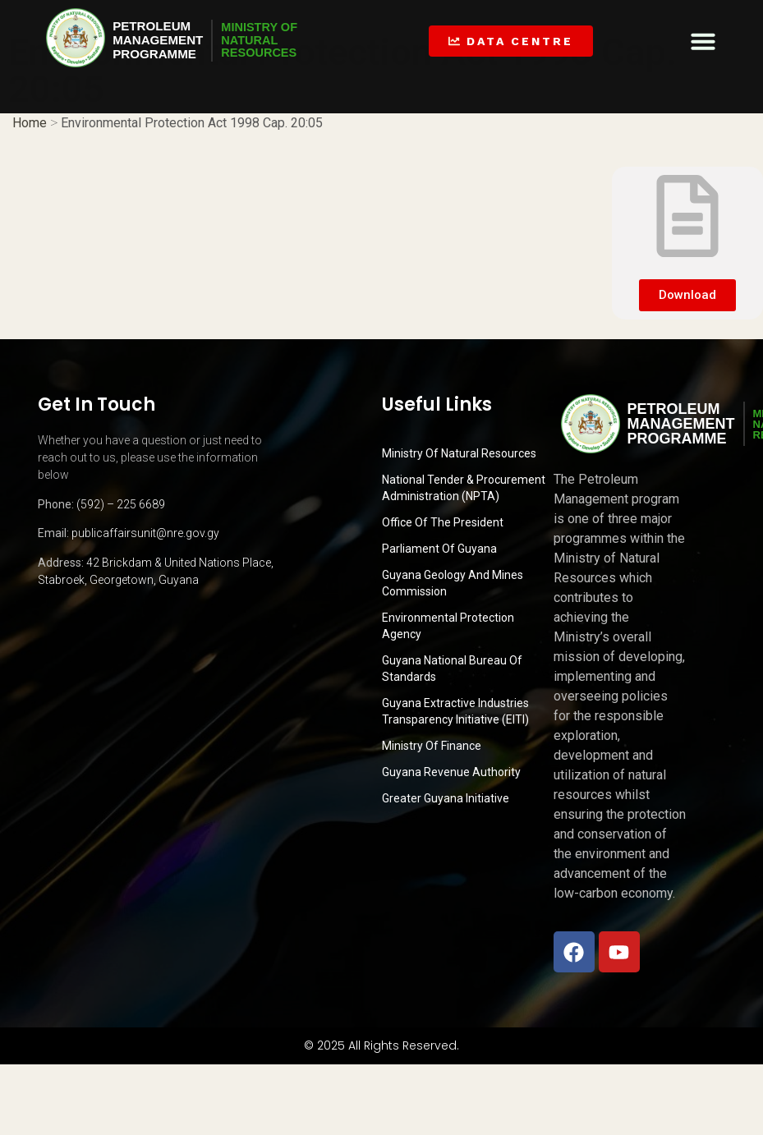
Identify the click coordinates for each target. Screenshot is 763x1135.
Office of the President (442, 522)
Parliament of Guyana (439, 548)
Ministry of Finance (431, 745)
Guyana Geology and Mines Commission (452, 583)
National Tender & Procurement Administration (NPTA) (463, 488)
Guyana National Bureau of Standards (452, 668)
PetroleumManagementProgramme (160, 40)
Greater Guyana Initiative (445, 798)
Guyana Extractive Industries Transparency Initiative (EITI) (455, 711)
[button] (703, 41)
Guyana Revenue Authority (451, 772)
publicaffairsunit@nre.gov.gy (145, 533)
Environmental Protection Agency (448, 626)
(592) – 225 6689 (120, 504)
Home (29, 122)
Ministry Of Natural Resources (459, 453)
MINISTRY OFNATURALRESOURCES (268, 40)
